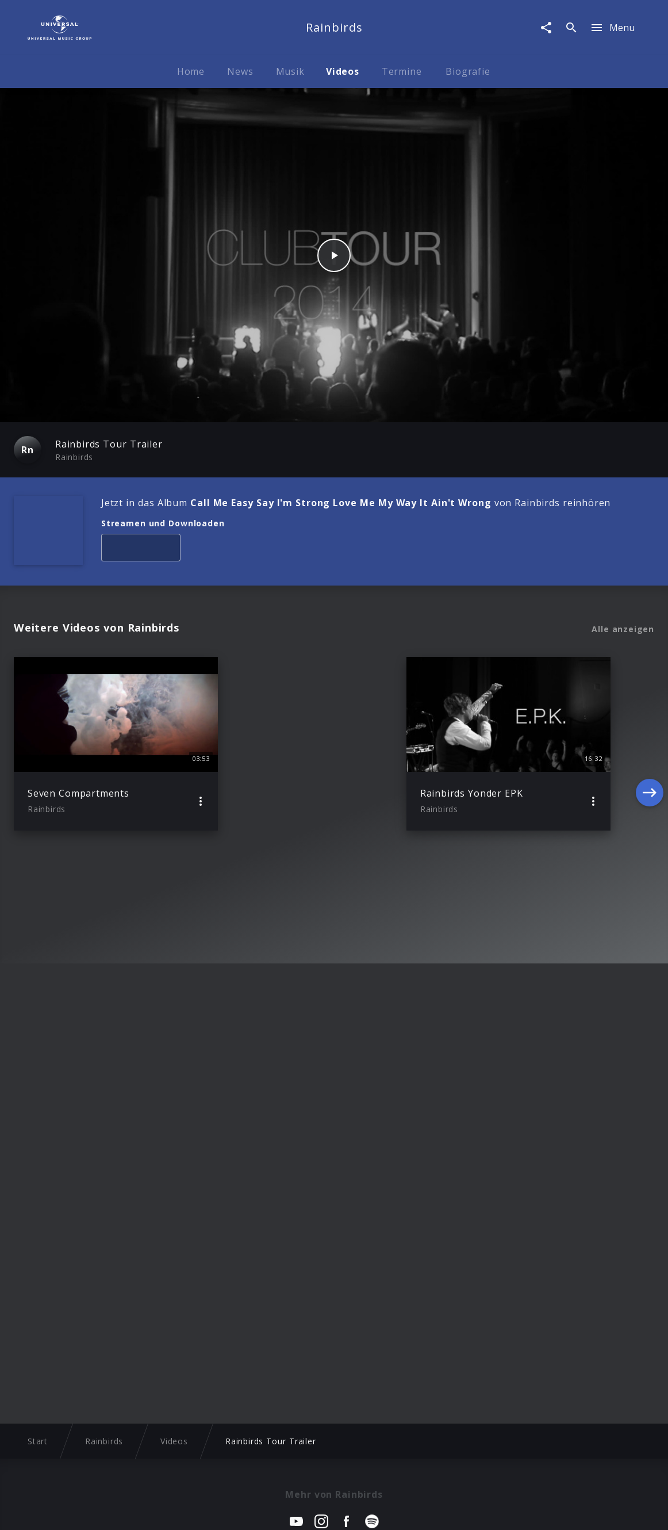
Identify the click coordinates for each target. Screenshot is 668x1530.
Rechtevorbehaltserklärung (156, 1510)
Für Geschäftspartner (582, 1510)
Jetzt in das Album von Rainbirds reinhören (356, 502)
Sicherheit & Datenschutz (277, 1510)
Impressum (64, 1510)
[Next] (649, 744)
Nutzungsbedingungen (389, 1510)
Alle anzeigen (623, 629)
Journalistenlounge (486, 1510)
